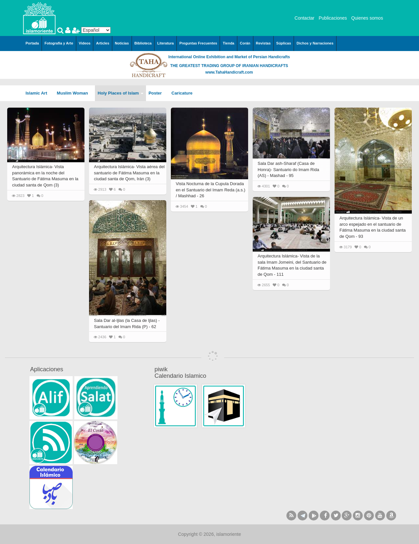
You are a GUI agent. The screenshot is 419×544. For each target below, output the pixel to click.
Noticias (122, 43)
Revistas (263, 43)
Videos (85, 43)
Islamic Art (39, 93)
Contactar (305, 18)
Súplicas (283, 43)
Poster (157, 93)
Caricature (182, 93)
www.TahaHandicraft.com (229, 72)
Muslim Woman (75, 93)
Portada (32, 43)
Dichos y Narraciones (315, 43)
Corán (245, 43)
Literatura (165, 43)
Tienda (228, 43)
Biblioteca (143, 43)
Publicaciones (333, 18)
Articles (102, 43)
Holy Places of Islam (120, 93)
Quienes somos (367, 18)
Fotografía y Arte (59, 43)
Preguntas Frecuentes (198, 43)
